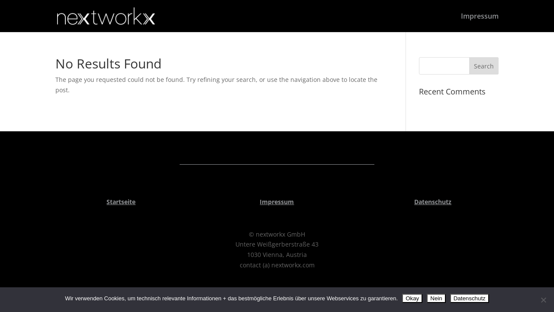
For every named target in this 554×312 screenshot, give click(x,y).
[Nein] (543, 300)
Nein (436, 298)
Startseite (120, 202)
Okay (412, 298)
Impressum (480, 17)
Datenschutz (432, 202)
